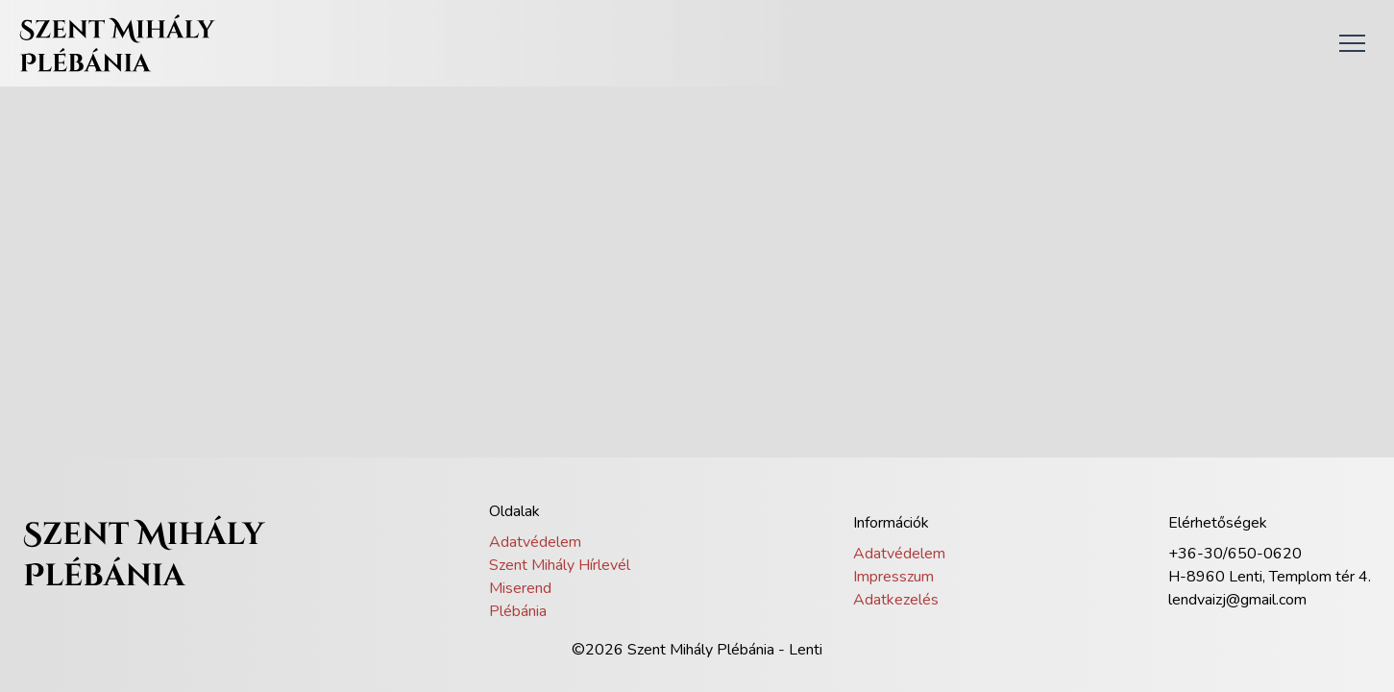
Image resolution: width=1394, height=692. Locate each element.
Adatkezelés (896, 599)
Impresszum (893, 576)
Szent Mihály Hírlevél (559, 565)
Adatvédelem (535, 542)
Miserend (520, 588)
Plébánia (518, 611)
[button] (1352, 43)
